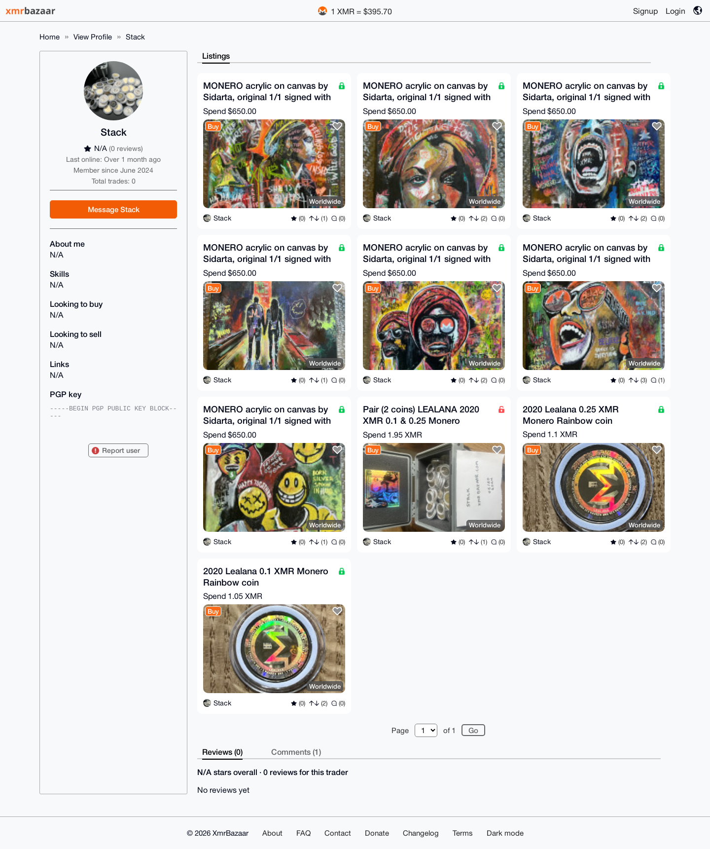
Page (400, 730)
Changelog (421, 833)
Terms (463, 833)
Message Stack (114, 209)
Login (675, 10)
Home (49, 37)
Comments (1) (296, 751)
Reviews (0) (222, 751)
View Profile (92, 37)
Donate (377, 833)
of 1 (449, 730)
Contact (337, 833)
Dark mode (505, 833)
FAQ (303, 833)
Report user (121, 450)
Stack (135, 37)
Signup (645, 10)
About (272, 833)
